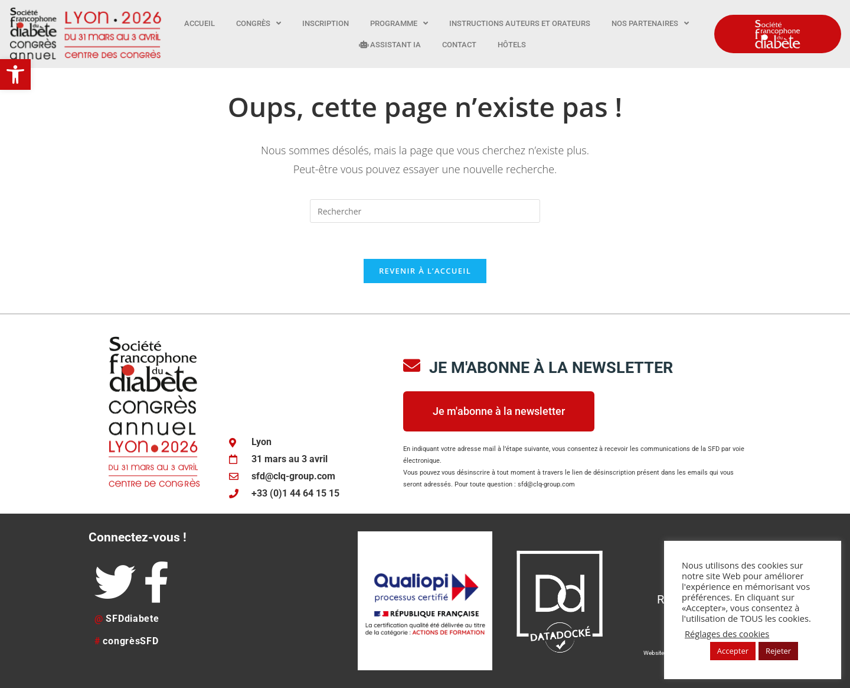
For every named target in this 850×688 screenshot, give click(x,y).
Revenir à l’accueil (425, 270)
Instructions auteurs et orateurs (519, 23)
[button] (15, 74)
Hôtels (512, 44)
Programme (399, 23)
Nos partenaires (650, 23)
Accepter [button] (732, 650)
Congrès (258, 23)
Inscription (325, 23)
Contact (459, 44)
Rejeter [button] (778, 650)
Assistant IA (390, 44)
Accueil (199, 23)
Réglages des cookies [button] (727, 633)
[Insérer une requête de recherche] (425, 211)
